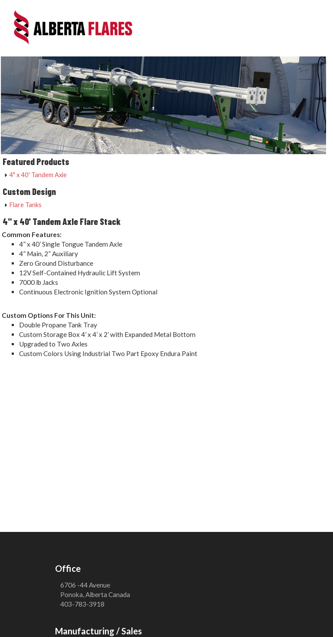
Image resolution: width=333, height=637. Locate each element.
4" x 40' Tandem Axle (38, 174)
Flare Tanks (25, 204)
